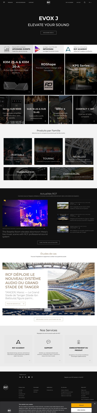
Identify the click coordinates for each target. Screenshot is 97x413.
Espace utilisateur (65, 390)
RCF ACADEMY (80, 49)
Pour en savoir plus (14, 303)
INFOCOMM (48, 49)
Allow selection (81, 398)
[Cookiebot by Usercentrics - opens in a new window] (9, 410)
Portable (20, 390)
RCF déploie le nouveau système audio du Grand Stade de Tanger (82, 231)
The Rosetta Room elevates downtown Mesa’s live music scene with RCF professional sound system (25, 234)
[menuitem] (20, 2)
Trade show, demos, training (19, 51)
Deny (81, 403)
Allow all (81, 394)
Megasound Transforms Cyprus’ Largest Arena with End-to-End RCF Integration (82, 219)
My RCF (79, 2)
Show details (74, 410)
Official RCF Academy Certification (83, 51)
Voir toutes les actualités (48, 242)
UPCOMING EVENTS (21, 49)
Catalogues (35, 390)
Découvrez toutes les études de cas (48, 319)
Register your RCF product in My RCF (73, 377)
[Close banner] (94, 392)
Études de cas (50, 390)
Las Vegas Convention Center (51, 51)
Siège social (83, 390)
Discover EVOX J (48, 32)
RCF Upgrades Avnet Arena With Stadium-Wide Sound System (80, 207)
